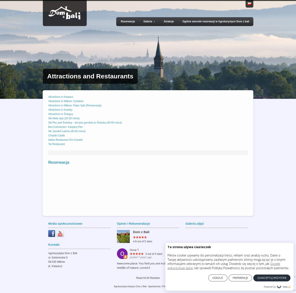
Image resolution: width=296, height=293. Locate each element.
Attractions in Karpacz (60, 96)
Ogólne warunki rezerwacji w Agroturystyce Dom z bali (215, 21)
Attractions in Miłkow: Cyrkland (65, 101)
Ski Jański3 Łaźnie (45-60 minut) (67, 131)
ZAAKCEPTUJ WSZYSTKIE (271, 278)
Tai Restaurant (56, 144)
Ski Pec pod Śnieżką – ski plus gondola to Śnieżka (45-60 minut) (85, 122)
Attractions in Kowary (60, 109)
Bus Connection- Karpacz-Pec (65, 126)
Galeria (149, 21)
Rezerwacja (128, 21)
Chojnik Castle (56, 135)
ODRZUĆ (217, 278)
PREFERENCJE (240, 278)
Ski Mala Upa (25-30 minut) (64, 118)
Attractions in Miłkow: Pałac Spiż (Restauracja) (74, 105)
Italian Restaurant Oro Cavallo (65, 139)
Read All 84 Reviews (148, 277)
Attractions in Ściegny (60, 114)
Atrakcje (169, 21)
